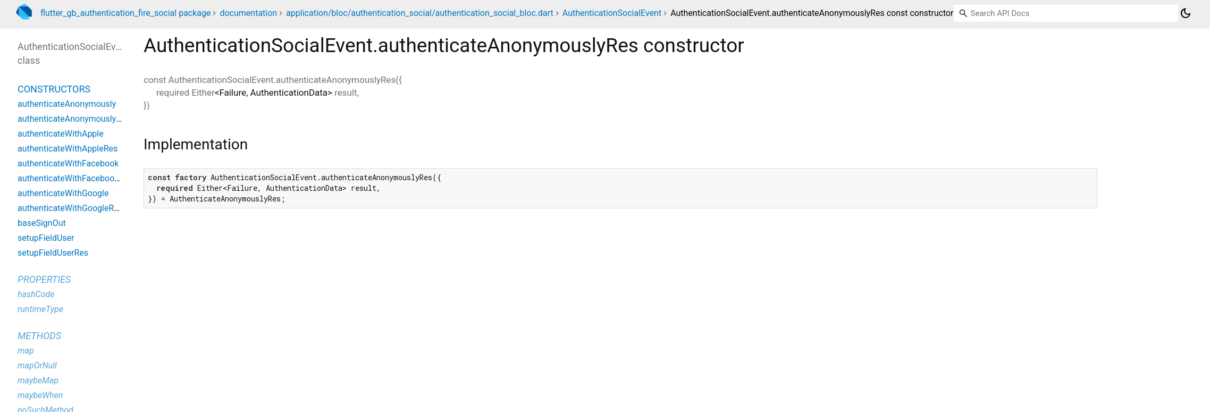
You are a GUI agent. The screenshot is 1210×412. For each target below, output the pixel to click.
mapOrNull (37, 365)
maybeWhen (40, 395)
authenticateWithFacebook (68, 163)
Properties (44, 279)
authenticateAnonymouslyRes (74, 119)
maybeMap (38, 380)
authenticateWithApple (61, 134)
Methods (39, 335)
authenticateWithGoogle (63, 193)
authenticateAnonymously (67, 104)
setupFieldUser (46, 238)
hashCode (36, 294)
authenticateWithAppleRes (67, 149)
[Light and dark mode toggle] (1185, 13)
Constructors (54, 89)
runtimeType (40, 309)
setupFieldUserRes (53, 253)
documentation (248, 13)
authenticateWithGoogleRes (70, 208)
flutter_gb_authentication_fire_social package (125, 13)
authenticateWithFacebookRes (75, 178)
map (26, 351)
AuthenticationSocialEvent (611, 13)
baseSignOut (42, 223)
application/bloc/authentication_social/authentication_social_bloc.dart (419, 13)
